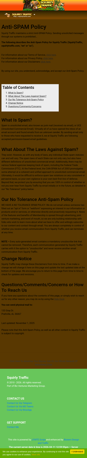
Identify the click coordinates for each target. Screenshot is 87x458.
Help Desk (59, 299)
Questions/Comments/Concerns (24, 106)
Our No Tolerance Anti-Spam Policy (26, 99)
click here (51, 55)
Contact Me (13, 427)
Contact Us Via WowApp (19, 410)
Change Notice (15, 103)
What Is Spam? (15, 92)
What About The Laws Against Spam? (27, 96)
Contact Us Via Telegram (19, 403)
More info (36, 454)
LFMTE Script (38, 439)
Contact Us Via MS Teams (20, 406)
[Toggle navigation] (19, 15)
